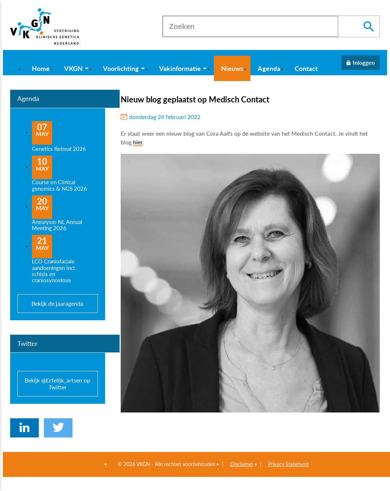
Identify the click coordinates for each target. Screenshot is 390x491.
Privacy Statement (288, 464)
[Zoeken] (250, 26)
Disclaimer (241, 464)
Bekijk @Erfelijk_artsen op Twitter (57, 383)
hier (137, 142)
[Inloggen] (360, 62)
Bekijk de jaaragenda (57, 303)
